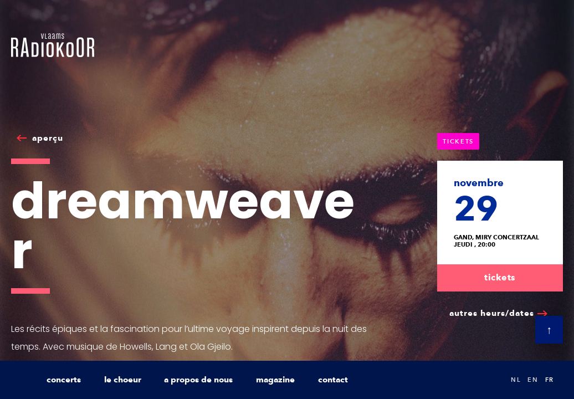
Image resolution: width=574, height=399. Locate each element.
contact (333, 380)
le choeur (122, 380)
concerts (64, 380)
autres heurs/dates (491, 313)
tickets (500, 277)
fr (549, 379)
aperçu (47, 138)
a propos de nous (198, 380)
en (532, 379)
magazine (275, 380)
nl (516, 379)
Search (491, 380)
